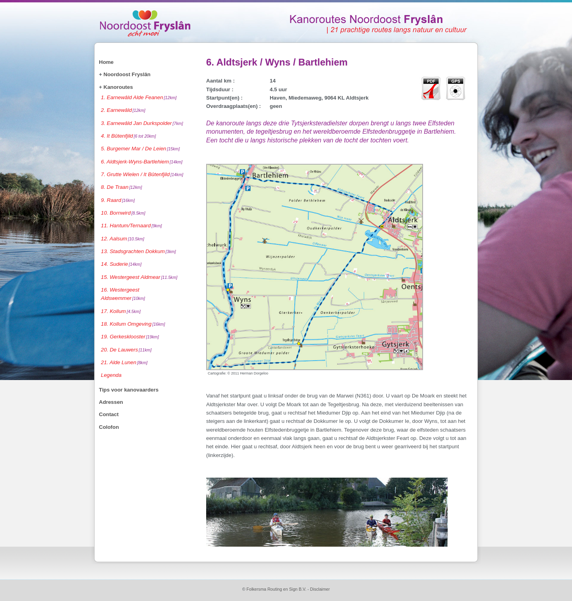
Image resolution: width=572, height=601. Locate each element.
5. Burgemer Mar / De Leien (140, 149)
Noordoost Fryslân (127, 74)
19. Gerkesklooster (130, 337)
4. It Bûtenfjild (128, 136)
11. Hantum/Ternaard (131, 225)
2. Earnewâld (123, 110)
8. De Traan (121, 187)
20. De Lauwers (126, 350)
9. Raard (118, 200)
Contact (109, 414)
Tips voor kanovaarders (128, 390)
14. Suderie (121, 264)
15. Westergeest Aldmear (139, 277)
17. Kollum (121, 311)
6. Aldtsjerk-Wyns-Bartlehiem (141, 162)
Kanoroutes (118, 87)
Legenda (111, 375)
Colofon (109, 427)
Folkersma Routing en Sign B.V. (276, 589)
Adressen (111, 402)
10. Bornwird (123, 213)
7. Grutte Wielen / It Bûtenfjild (142, 174)
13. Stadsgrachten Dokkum (138, 251)
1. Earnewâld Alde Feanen (139, 97)
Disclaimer (320, 589)
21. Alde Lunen (124, 362)
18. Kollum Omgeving (133, 324)
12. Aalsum (122, 239)
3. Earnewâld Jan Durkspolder (142, 123)
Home (106, 62)
